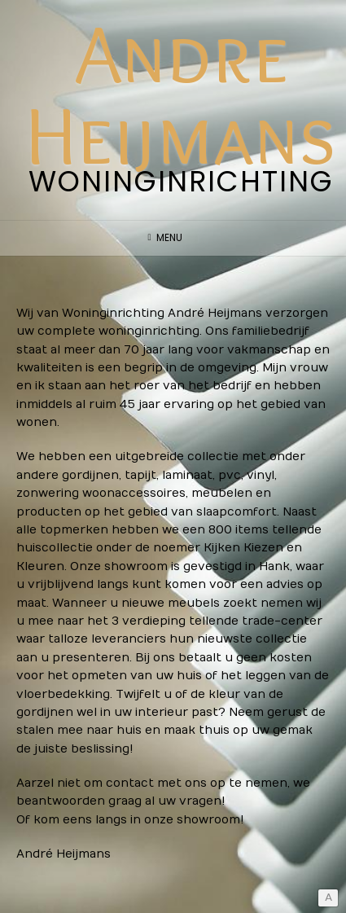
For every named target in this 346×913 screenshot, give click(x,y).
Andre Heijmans (181, 93)
